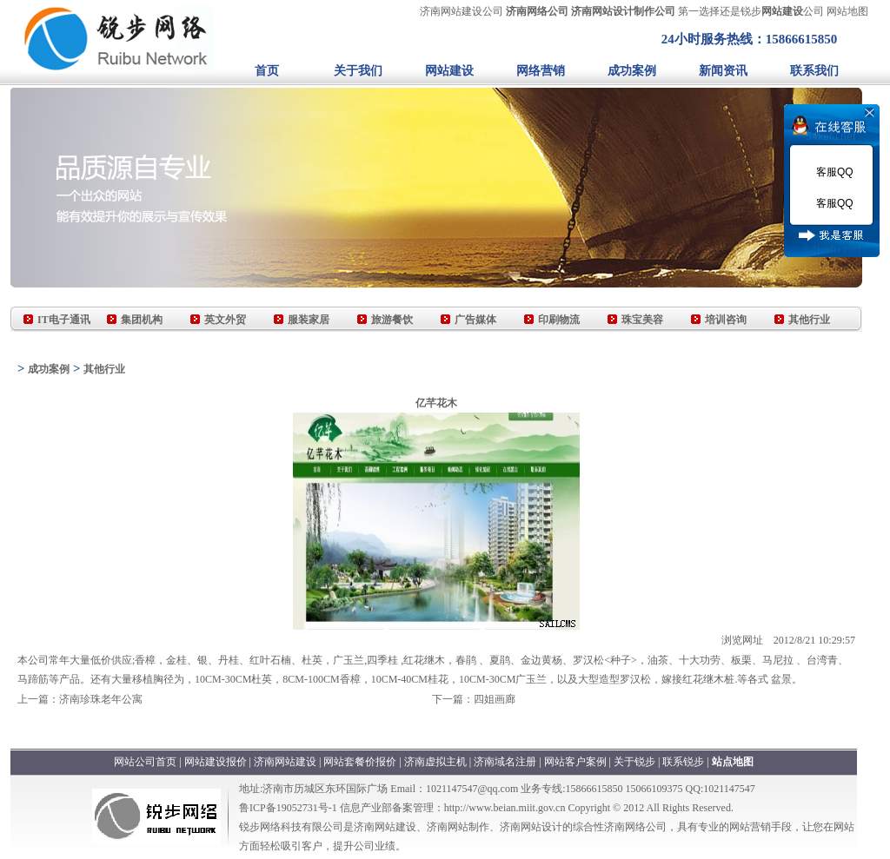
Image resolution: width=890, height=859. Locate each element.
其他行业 (809, 320)
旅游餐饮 (392, 320)
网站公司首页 (145, 762)
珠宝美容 (642, 320)
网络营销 (540, 70)
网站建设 (449, 70)
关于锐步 (634, 762)
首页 (267, 70)
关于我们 (358, 70)
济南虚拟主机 (435, 762)
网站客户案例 (576, 762)
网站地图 (847, 11)
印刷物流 (559, 320)
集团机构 (142, 320)
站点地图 (733, 762)
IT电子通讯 (63, 320)
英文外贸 (225, 320)
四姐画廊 (494, 699)
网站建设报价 (215, 762)
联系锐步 (683, 762)
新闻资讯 (723, 70)
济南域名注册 (505, 762)
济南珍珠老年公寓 (101, 699)
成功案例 (632, 70)
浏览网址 (742, 640)
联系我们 (814, 70)
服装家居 (308, 320)
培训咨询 (726, 320)
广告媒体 (475, 320)
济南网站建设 (285, 762)
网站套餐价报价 (359, 762)
